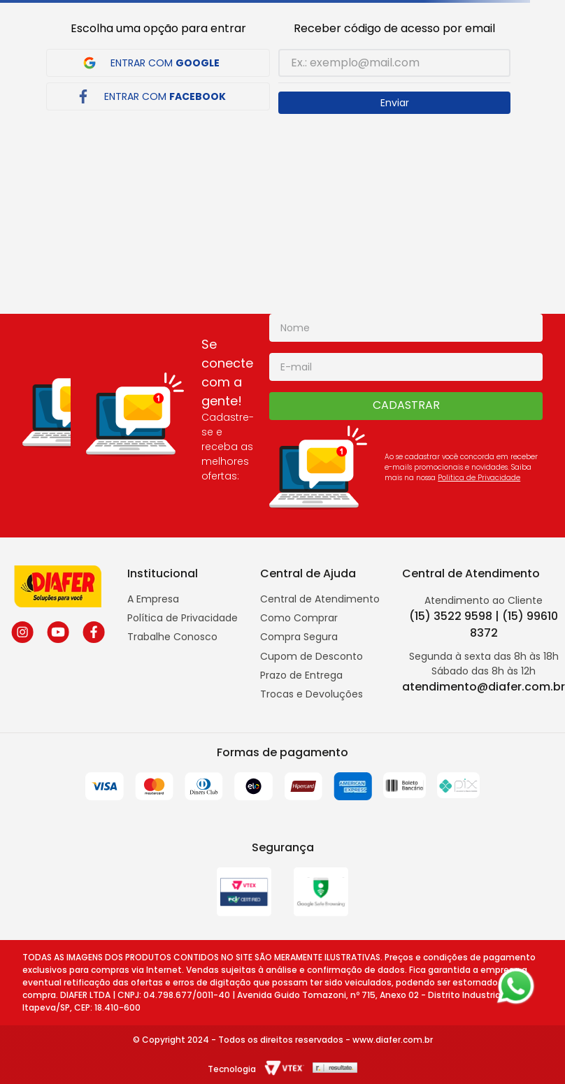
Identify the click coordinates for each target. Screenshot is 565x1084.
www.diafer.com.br (392, 1040)
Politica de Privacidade (479, 477)
